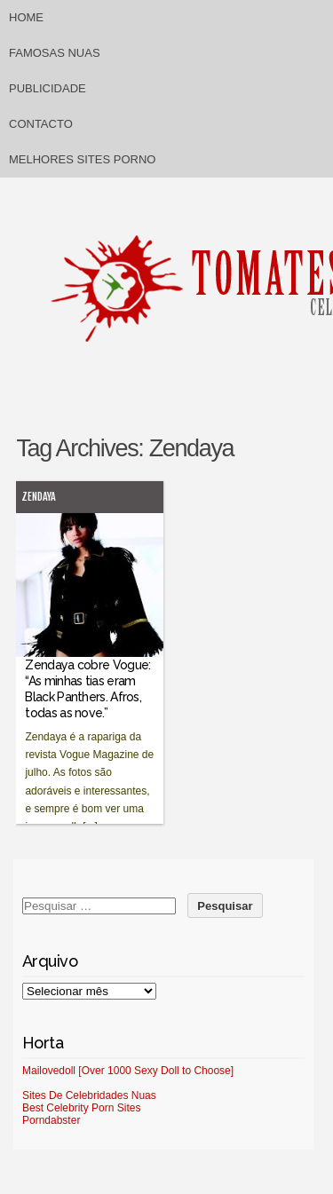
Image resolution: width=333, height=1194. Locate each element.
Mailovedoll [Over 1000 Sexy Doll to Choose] (128, 1070)
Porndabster (51, 1120)
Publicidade (47, 88)
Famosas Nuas (54, 52)
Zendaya (38, 496)
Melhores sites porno (82, 159)
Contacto (41, 123)
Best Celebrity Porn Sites (81, 1108)
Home (26, 17)
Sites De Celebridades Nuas (89, 1095)
